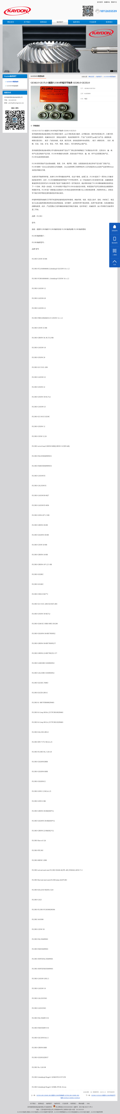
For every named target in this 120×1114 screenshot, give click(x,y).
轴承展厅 (99, 76)
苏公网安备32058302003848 (63, 1107)
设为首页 (100, 2)
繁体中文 (114, 2)
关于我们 (33, 1103)
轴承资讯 (57, 1103)
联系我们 (73, 1103)
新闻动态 (41, 1103)
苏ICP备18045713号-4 (85, 1107)
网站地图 (81, 1103)
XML (88, 1103)
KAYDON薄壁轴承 (110, 76)
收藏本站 (107, 2)
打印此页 (111, 1092)
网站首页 (91, 76)
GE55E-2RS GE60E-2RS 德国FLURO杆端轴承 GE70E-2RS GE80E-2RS (58, 1095)
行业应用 (65, 1103)
